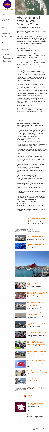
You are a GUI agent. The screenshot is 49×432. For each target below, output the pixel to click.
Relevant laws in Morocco (34, 228)
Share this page (7, 61)
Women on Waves (7, 5)
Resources (5, 39)
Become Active (6, 33)
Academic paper (31, 415)
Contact (4, 46)
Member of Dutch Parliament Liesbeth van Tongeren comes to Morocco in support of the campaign (37, 332)
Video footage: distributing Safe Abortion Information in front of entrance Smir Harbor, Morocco (36, 343)
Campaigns (5, 27)
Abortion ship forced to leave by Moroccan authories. (36, 313)
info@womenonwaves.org (7, 58)
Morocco (29, 395)
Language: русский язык (7, 19)
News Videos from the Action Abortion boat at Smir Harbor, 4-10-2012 (37, 372)
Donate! (4, 43)
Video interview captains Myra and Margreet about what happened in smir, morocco (37, 294)
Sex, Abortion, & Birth (8, 36)
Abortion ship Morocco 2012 (35, 236)
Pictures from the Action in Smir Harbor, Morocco (36, 379)
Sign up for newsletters (5, 50)
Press (3, 30)
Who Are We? (6, 24)
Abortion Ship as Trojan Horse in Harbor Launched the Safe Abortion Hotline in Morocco (37, 304)
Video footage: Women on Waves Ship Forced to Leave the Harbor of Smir (37, 323)
